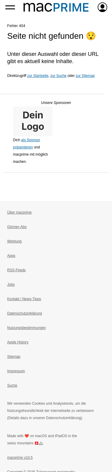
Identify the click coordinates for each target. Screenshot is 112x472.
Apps (11, 256)
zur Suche (58, 76)
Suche (12, 385)
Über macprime (19, 212)
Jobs (11, 284)
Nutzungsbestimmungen (26, 328)
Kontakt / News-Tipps (24, 299)
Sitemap (13, 357)
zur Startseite (37, 76)
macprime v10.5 (20, 457)
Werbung (14, 241)
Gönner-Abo (17, 227)
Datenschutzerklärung (24, 313)
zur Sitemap (85, 76)
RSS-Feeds (16, 270)
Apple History (17, 342)
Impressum (16, 371)
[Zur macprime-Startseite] (56, 7)
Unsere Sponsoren (56, 103)
